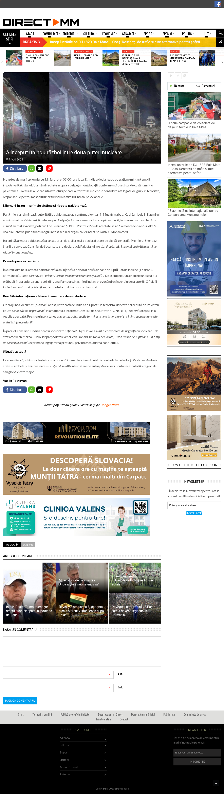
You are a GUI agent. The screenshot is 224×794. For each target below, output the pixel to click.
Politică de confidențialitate (74, 714)
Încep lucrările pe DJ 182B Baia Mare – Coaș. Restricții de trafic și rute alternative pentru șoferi (194, 169)
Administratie (83, 51)
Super (63, 752)
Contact (124, 719)
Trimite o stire (103, 719)
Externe (28, 544)
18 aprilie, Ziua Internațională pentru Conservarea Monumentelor (134, 59)
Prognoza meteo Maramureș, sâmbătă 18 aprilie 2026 (182, 58)
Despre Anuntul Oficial (143, 714)
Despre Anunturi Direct (110, 714)
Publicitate (169, 714)
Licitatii (64, 759)
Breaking (31, 42)
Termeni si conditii (42, 714)
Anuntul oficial (69, 767)
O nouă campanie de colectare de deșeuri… (37, 58)
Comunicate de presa (195, 714)
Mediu (175, 51)
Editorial (65, 745)
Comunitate (34, 51)
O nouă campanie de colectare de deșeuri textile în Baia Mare (191, 125)
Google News (109, 405)
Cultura (128, 51)
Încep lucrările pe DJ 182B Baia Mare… (86, 57)
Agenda (65, 737)
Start (21, 714)
